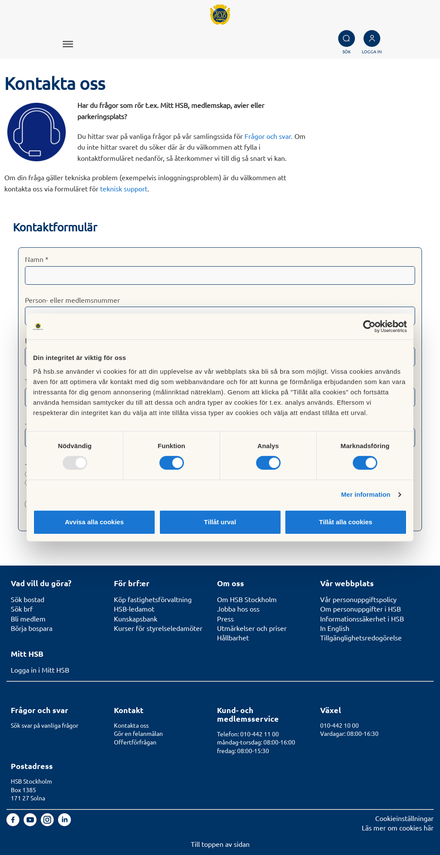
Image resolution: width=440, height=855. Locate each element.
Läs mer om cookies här (398, 827)
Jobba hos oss (238, 608)
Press (225, 618)
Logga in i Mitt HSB (40, 669)
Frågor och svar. (268, 136)
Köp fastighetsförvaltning (153, 599)
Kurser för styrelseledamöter (158, 628)
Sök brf (22, 608)
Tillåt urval (220, 522)
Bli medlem (28, 618)
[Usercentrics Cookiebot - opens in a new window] (369, 326)
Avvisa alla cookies (94, 522)
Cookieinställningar (404, 818)
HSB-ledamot (134, 608)
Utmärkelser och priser (252, 628)
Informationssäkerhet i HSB (362, 618)
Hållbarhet (233, 637)
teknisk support (123, 188)
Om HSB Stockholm (247, 599)
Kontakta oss (131, 725)
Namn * (37, 259)
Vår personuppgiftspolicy (358, 599)
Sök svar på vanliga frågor (44, 725)
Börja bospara (31, 628)
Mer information (366, 494)
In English (334, 628)
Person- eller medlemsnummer (72, 299)
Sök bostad (27, 599)
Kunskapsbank (135, 618)
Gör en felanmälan (138, 733)
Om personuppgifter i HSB (360, 608)
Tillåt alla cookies (346, 522)
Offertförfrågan (135, 742)
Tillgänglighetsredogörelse (361, 637)
